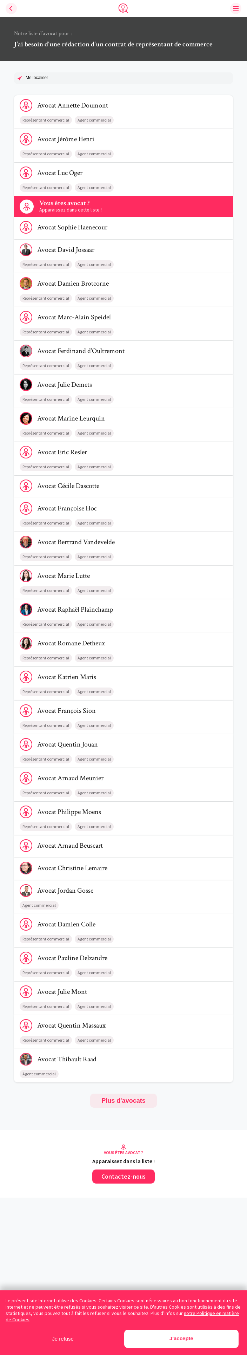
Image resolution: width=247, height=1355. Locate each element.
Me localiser (37, 77)
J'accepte (181, 1338)
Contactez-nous (123, 1176)
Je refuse (63, 1339)
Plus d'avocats (123, 1100)
